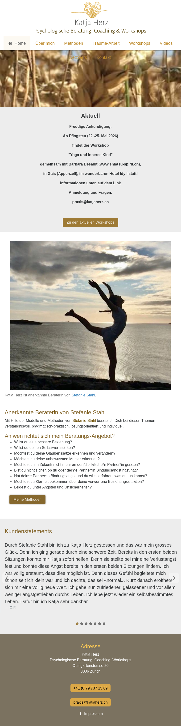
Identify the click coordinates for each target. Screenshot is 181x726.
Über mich (45, 43)
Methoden (73, 43)
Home (17, 43)
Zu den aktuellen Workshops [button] (90, 222)
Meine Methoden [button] (27, 499)
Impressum (90, 714)
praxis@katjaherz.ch (90, 702)
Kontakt (103, 57)
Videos (166, 43)
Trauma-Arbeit (106, 43)
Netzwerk (78, 57)
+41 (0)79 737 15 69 (91, 688)
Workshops (139, 43)
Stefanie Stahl (83, 395)
